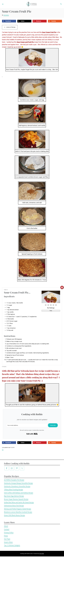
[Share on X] (24, 21)
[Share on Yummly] (55, 21)
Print (51, 310)
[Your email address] (26, 425)
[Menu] (3, 4)
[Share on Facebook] (9, 21)
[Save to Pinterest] (40, 21)
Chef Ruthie (6, 15)
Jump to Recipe (9, 27)
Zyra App (42, 553)
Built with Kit (32, 433)
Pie (2, 449)
